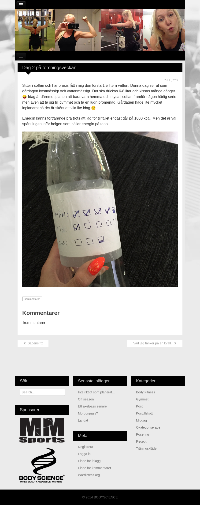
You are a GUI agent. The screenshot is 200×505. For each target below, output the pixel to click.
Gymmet (142, 399)
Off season (86, 399)
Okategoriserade (148, 427)
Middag (141, 420)
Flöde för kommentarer (94, 468)
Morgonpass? (88, 413)
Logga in (84, 454)
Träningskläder (147, 448)
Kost (139, 406)
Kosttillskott (144, 413)
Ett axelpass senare (92, 406)
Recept (141, 441)
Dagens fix (33, 343)
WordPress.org (89, 475)
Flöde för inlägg (89, 461)
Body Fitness (145, 392)
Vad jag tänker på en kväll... (154, 343)
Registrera (85, 447)
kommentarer (32, 299)
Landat (83, 420)
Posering (142, 434)
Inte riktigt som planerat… (96, 392)
